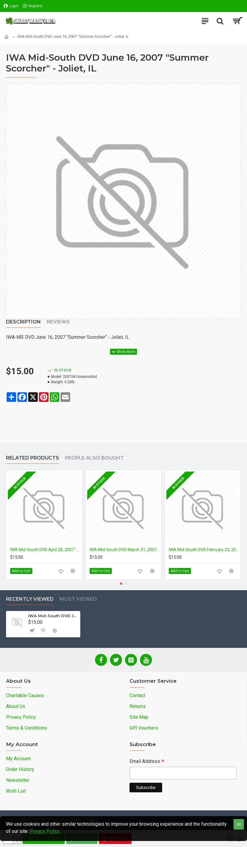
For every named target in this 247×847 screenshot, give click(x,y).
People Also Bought (94, 458)
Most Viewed (78, 599)
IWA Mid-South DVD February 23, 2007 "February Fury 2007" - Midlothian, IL (204, 549)
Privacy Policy (45, 831)
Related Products (32, 458)
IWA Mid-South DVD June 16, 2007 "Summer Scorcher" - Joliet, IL (53, 615)
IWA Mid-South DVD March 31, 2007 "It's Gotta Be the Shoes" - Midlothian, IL (125, 549)
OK (238, 824)
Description (23, 322)
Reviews (58, 322)
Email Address (146, 762)
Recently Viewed (30, 599)
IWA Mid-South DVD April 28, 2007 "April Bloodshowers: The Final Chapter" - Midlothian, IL (45, 549)
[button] (121, 583)
